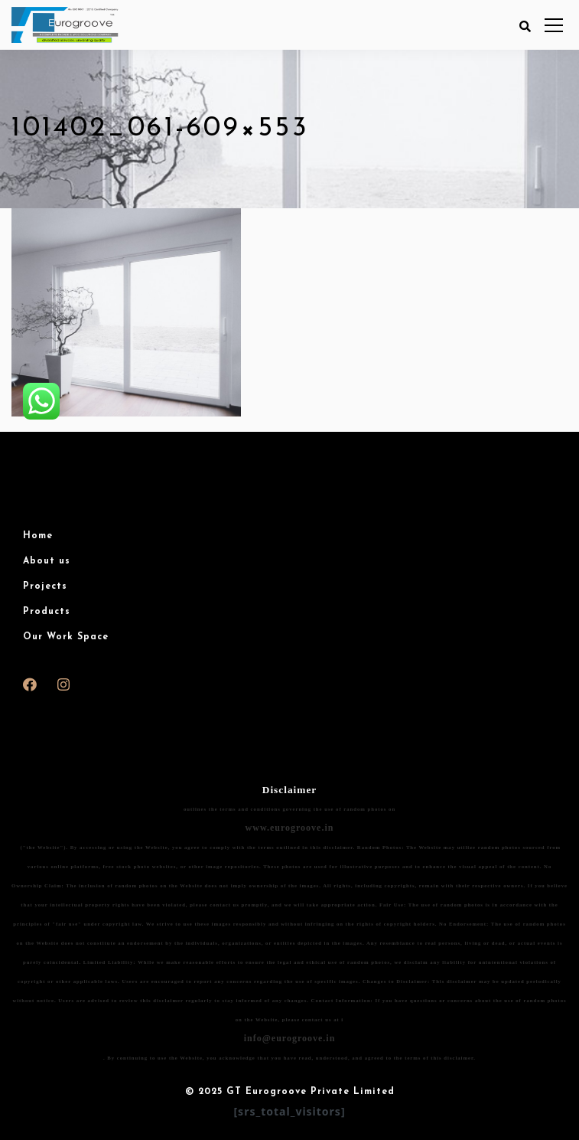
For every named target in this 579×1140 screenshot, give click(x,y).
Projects (45, 586)
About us (46, 561)
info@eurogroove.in (290, 1038)
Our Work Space (66, 637)
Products (46, 611)
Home (38, 536)
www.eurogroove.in (290, 827)
